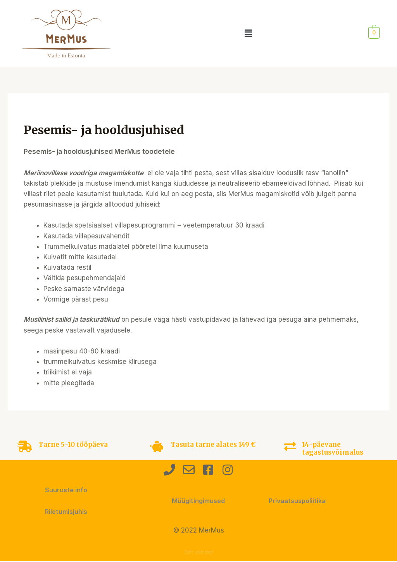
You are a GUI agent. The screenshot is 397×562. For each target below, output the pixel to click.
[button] (248, 33)
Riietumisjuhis (66, 511)
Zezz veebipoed (198, 552)
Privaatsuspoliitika (298, 501)
